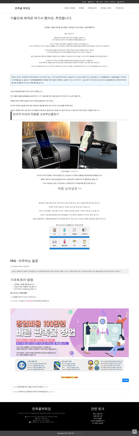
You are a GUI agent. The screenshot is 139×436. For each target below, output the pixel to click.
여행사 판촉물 (69, 8)
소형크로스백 (97, 416)
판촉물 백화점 (22, 8)
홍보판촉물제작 (76, 80)
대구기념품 (98, 418)
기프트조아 (119, 8)
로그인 (113, 2)
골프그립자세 (97, 414)
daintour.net (78, 433)
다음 (20, 301)
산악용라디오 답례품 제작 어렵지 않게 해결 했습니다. (33, 392)
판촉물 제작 (92, 8)
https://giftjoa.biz (30, 297)
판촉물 (81, 8)
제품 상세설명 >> (69, 188)
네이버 (14, 301)
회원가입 (121, 2)
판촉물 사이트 (106, 8)
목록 (125, 380)
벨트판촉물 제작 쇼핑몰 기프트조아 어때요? (30, 387)
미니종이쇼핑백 (97, 423)
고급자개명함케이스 (98, 421)
